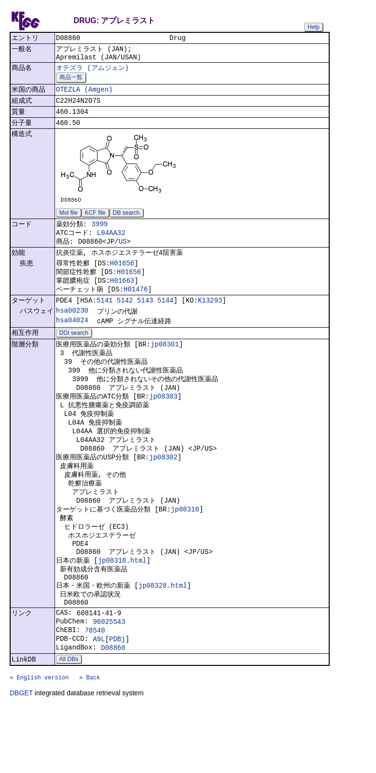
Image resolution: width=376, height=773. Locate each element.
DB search (126, 222)
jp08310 (185, 550)
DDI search (73, 355)
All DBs (68, 721)
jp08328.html (163, 636)
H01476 (136, 307)
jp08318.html (122, 608)
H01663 (122, 298)
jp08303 (163, 425)
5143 (145, 320)
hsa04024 (72, 341)
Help (313, 27)
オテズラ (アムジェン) (92, 71)
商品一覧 (71, 82)
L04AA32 (111, 244)
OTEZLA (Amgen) (84, 95)
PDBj (117, 698)
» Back (89, 742)
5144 (165, 320)
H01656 (122, 278)
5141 (105, 320)
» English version (39, 742)
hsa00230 (72, 331)
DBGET (21, 759)
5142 (125, 320)
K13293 (210, 320)
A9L (99, 698)
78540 (95, 688)
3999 (100, 234)
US (123, 255)
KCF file (95, 222)
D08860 (113, 708)
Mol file (68, 222)
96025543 (109, 678)
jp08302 (163, 492)
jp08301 (165, 367)
